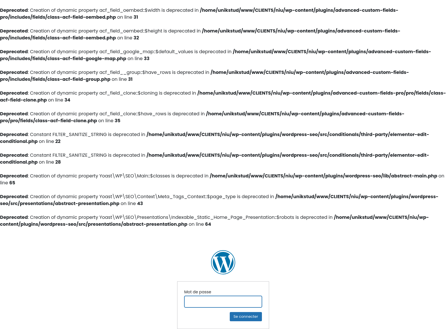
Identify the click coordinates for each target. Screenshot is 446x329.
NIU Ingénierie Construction (223, 262)
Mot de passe (197, 292)
